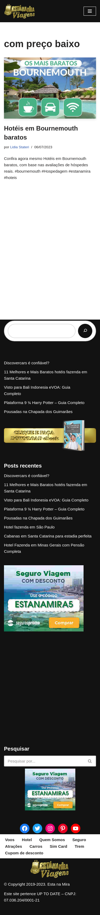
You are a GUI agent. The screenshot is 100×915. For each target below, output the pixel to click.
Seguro (79, 839)
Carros (35, 846)
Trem (79, 846)
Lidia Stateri (19, 147)
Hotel (27, 839)
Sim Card (58, 846)
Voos (10, 839)
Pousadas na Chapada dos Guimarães (38, 411)
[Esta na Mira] (20, 11)
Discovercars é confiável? (26, 363)
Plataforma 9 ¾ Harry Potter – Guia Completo (44, 402)
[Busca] (44, 761)
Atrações (13, 846)
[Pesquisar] (85, 331)
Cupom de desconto (24, 853)
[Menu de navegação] (90, 11)
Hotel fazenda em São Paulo (29, 527)
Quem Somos (52, 839)
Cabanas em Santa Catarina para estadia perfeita (48, 536)
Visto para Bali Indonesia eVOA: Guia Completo (46, 500)
